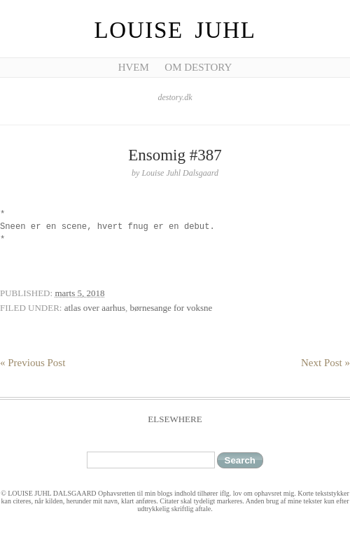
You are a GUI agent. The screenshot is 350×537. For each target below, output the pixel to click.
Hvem (133, 67)
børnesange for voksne (171, 307)
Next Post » (325, 362)
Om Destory (198, 67)
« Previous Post (32, 362)
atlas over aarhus (94, 307)
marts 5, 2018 (79, 293)
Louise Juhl (175, 30)
